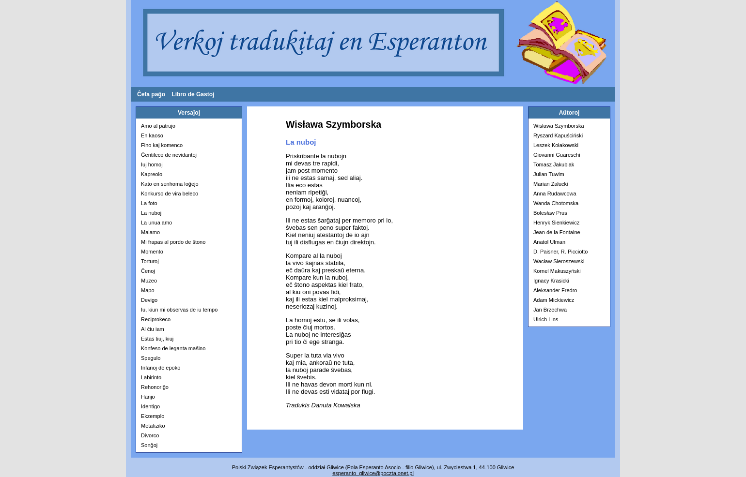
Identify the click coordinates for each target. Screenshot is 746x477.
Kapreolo (151, 174)
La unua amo (156, 222)
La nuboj (151, 213)
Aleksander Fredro (555, 290)
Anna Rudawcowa (554, 193)
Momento (152, 251)
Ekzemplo (152, 416)
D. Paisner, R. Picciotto (560, 251)
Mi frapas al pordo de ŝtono (173, 242)
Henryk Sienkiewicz (556, 222)
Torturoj (150, 261)
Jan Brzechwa (550, 310)
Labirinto (151, 377)
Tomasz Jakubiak (553, 164)
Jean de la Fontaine (556, 232)
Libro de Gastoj (192, 94)
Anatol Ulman (549, 242)
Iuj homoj (152, 164)
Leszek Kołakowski (555, 145)
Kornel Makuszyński (557, 271)
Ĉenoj (148, 271)
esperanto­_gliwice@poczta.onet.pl (373, 473)
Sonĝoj (149, 445)
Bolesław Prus (550, 213)
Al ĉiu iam (152, 329)
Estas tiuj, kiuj (157, 339)
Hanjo (148, 397)
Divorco (150, 435)
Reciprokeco (156, 319)
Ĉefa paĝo (151, 94)
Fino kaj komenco (162, 145)
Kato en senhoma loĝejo (170, 184)
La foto (149, 203)
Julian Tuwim (548, 174)
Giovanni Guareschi (556, 155)
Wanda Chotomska (555, 203)
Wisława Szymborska (558, 126)
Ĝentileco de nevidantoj (169, 155)
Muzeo (149, 280)
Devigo (149, 300)
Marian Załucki (550, 184)
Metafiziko (153, 426)
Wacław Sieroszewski (558, 261)
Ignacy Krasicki (551, 280)
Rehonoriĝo (155, 387)
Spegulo (150, 358)
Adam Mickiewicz (553, 300)
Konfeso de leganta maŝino (173, 348)
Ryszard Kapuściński (558, 135)
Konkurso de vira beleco (169, 193)
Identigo (150, 406)
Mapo (148, 290)
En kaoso (152, 135)
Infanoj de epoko (160, 368)
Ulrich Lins (545, 319)
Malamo (150, 232)
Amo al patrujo (158, 126)
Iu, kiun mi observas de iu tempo (179, 310)
